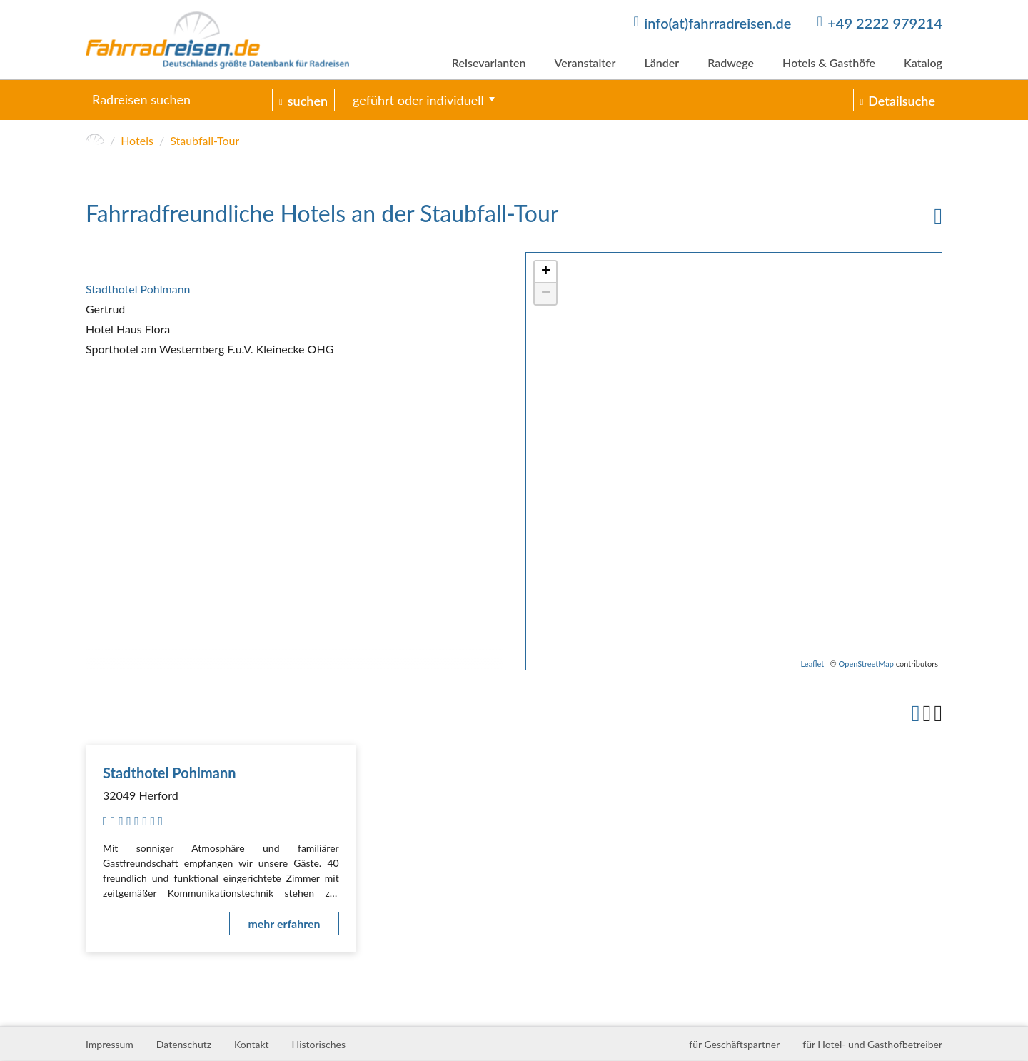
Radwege (730, 62)
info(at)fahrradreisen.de (717, 22)
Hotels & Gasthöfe (828, 62)
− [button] (545, 293)
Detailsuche (901, 101)
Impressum (109, 1044)
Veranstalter (584, 62)
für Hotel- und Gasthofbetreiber (872, 1044)
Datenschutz (183, 1044)
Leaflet (813, 663)
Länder (661, 62)
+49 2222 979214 (884, 22)
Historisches (319, 1044)
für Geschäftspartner (734, 1044)
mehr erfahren (284, 923)
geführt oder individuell (418, 100)
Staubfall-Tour (204, 140)
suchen (308, 101)
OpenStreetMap (866, 663)
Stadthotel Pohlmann (138, 289)
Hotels (137, 140)
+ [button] (545, 272)
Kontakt (251, 1044)
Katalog (923, 62)
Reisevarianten (489, 62)
